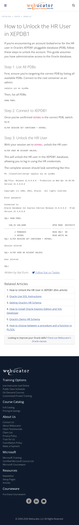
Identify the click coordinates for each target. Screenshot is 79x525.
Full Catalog (9, 407)
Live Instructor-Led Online (16, 385)
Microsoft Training (12, 457)
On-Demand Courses (13, 392)
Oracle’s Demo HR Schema (24, 319)
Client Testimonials (12, 429)
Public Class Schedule (14, 389)
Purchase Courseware (14, 494)
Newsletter (8, 475)
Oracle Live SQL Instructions (25, 296)
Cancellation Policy (12, 442)
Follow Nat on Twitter (46, 272)
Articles (6, 482)
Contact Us (8, 422)
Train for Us (9, 439)
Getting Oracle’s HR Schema (25, 302)
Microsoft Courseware (14, 464)
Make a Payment (11, 446)
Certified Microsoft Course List (18, 461)
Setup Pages (9, 479)
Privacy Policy (10, 435)
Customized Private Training (17, 395)
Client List (8, 432)
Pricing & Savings (11, 410)
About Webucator (12, 425)
